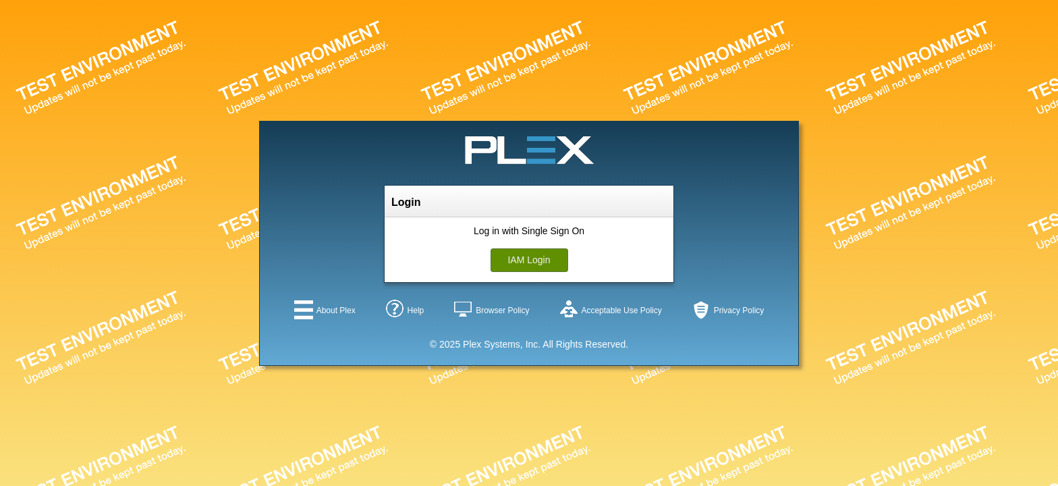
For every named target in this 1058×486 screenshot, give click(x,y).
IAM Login (528, 259)
